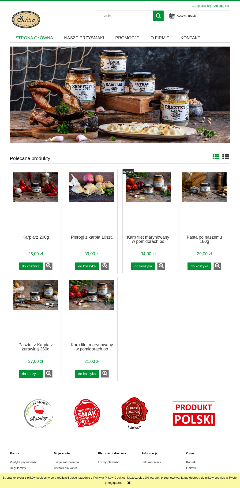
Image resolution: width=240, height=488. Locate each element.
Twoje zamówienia (66, 462)
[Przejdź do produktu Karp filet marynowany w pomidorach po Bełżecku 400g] (148, 201)
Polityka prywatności (24, 462)
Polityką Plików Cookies (109, 477)
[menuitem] (34, 38)
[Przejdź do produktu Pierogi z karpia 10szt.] (91, 201)
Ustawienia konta (65, 468)
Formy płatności (109, 462)
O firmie (191, 468)
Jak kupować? (151, 462)
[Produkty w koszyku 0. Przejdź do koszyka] (183, 15)
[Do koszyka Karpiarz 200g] (31, 266)
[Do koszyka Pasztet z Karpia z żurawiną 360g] (31, 374)
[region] (120, 95)
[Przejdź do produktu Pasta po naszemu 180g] (204, 201)
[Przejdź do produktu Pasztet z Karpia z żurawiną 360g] (35, 309)
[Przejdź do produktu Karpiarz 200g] (35, 201)
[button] (48, 266)
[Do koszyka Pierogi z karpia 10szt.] (87, 266)
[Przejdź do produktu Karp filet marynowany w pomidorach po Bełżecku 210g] (91, 309)
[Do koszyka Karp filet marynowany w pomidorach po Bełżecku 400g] (143, 266)
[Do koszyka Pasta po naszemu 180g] (199, 266)
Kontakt (191, 462)
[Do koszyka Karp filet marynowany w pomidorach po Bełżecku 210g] (87, 374)
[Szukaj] (158, 16)
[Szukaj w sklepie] (126, 16)
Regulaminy (18, 468)
